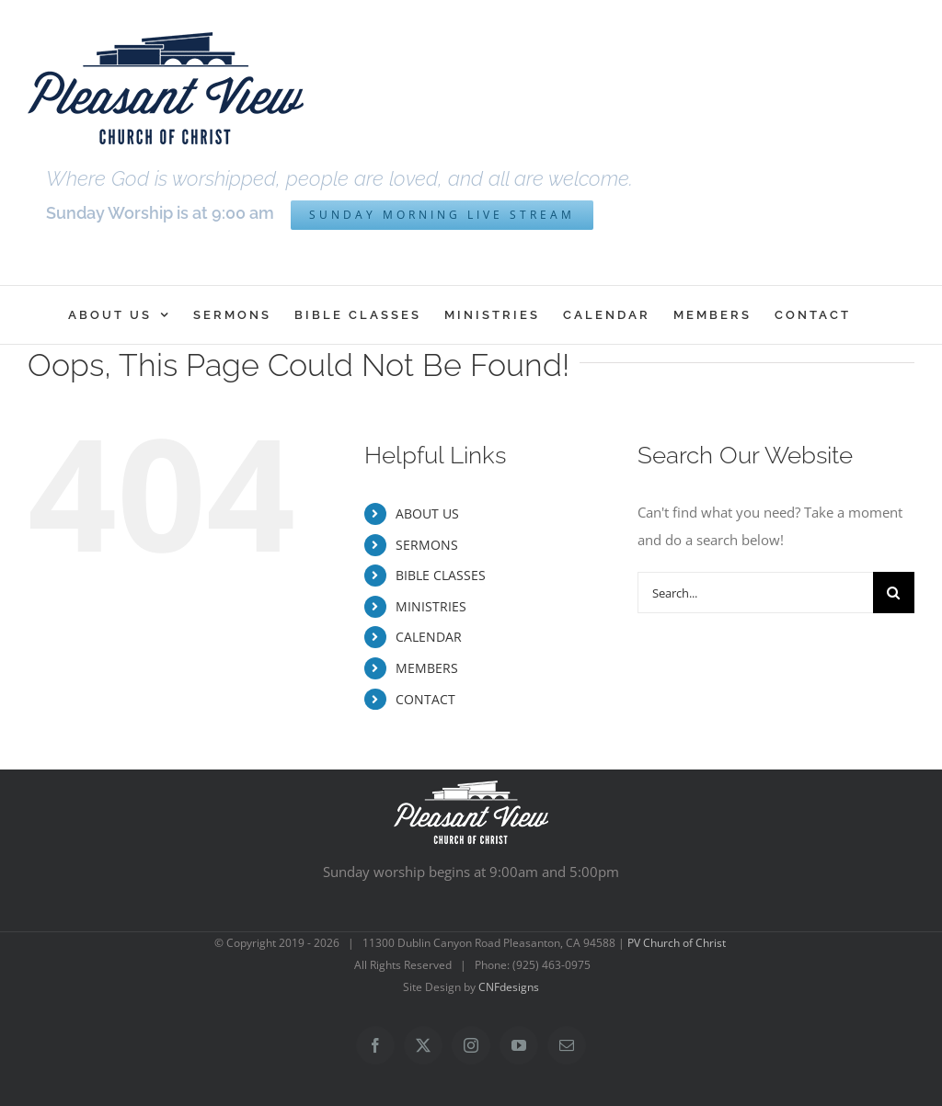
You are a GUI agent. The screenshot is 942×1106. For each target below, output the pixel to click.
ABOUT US (427, 513)
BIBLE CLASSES (441, 575)
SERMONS (427, 544)
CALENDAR (429, 636)
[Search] (893, 592)
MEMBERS (427, 668)
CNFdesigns (508, 987)
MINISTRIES (431, 606)
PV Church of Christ (676, 943)
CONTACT (425, 699)
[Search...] (755, 592)
